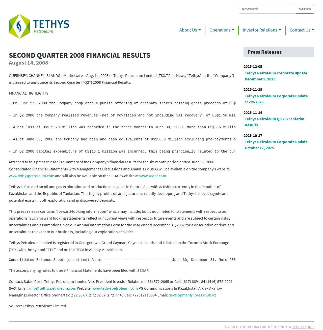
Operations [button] (220, 30)
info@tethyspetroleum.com (52, 288)
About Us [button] (188, 30)
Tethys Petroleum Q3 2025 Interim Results (274, 121)
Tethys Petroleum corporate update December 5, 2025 (276, 75)
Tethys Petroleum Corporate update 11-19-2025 (276, 98)
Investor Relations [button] (260, 30)
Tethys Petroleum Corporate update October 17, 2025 (276, 144)
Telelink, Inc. (303, 326)
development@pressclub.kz (192, 294)
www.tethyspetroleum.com (31, 175)
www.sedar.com (152, 175)
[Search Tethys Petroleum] (267, 9)
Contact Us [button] (300, 30)
